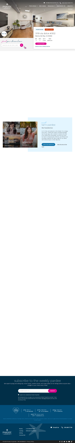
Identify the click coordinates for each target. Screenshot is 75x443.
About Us (70, 6)
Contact (70, 9)
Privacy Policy (30, 441)
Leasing (21, 430)
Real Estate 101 (61, 6)
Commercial (21, 435)
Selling (21, 432)
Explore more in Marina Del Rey (42, 46)
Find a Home (32, 6)
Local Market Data (30, 428)
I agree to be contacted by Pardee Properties (30, 395)
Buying (21, 428)
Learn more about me (48, 144)
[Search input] (10, 45)
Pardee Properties (7, 6)
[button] (37, 6)
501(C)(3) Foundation (31, 430)
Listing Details (40, 43)
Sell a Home (42, 6)
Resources (51, 6)
